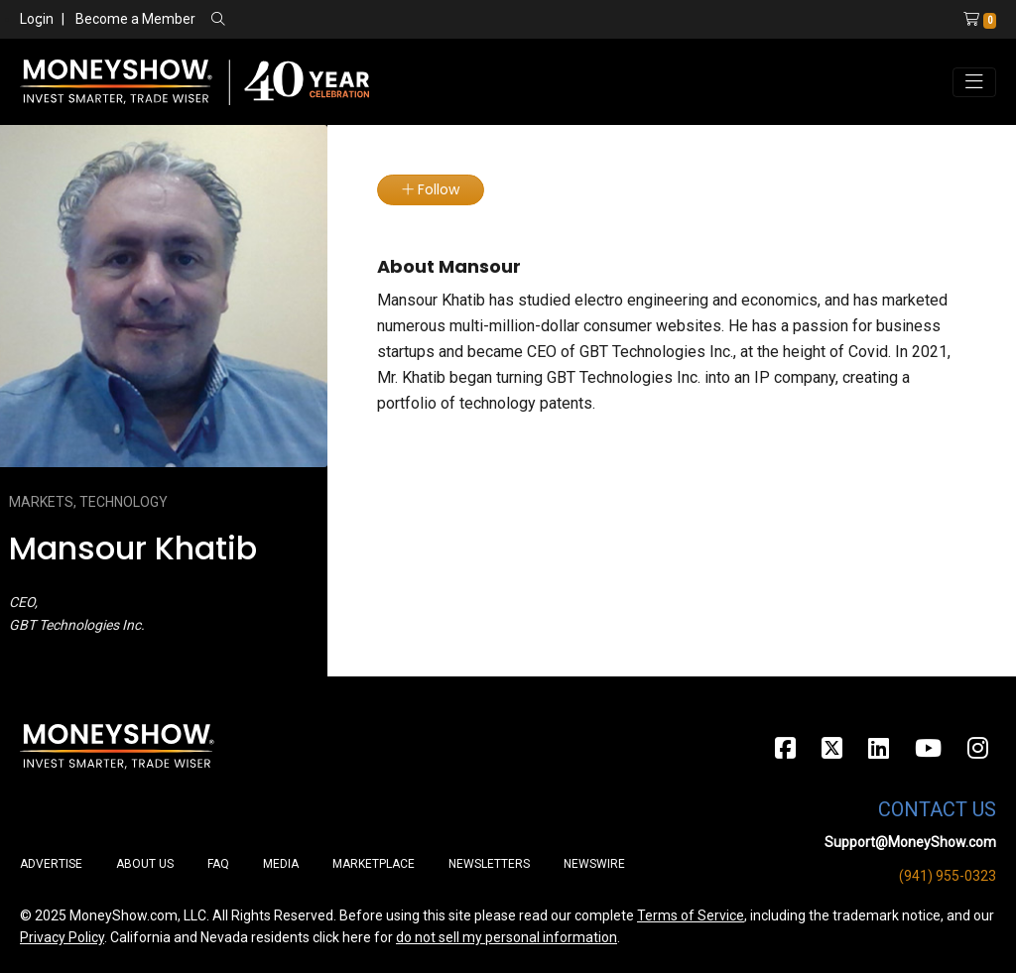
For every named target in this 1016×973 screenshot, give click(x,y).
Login (37, 19)
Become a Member (135, 19)
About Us (145, 864)
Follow (430, 189)
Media (281, 864)
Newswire (594, 864)
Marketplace (373, 864)
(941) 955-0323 (947, 876)
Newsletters (489, 864)
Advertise (51, 864)
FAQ (218, 864)
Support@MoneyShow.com (910, 842)
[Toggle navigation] (974, 82)
